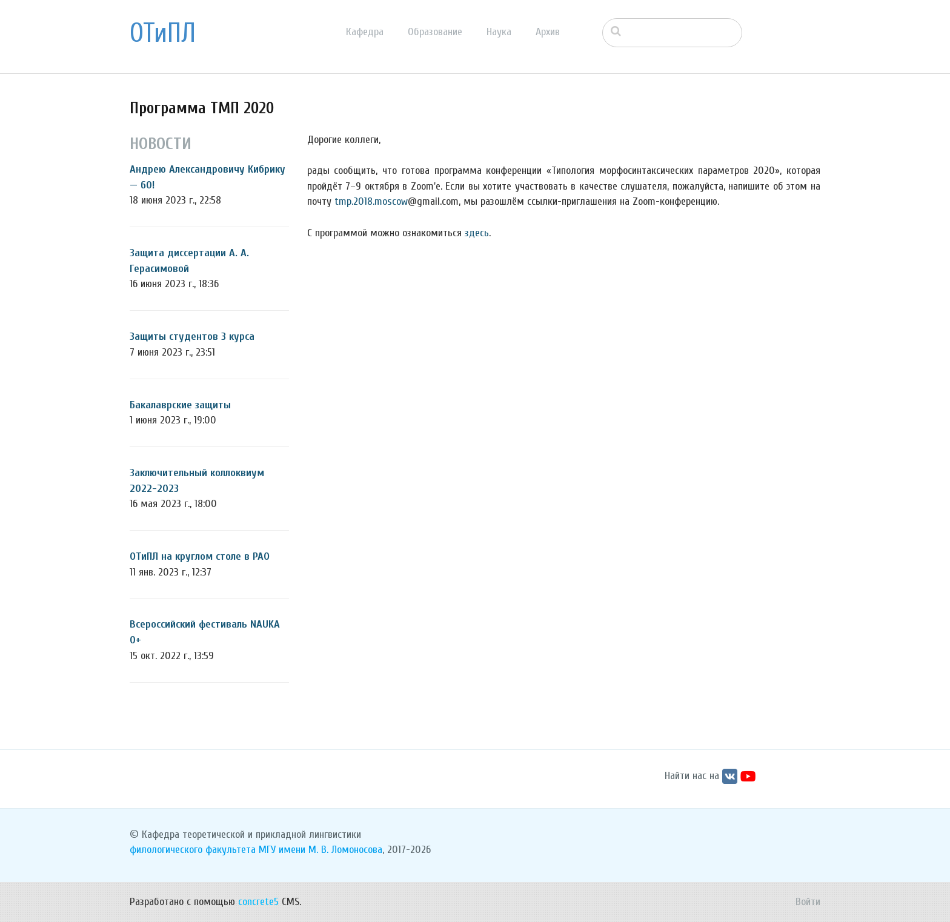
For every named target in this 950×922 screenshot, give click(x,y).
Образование (435, 31)
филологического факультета (193, 849)
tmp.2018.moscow (371, 201)
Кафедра (365, 31)
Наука (499, 31)
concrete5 (258, 901)
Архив (548, 31)
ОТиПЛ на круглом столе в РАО (200, 556)
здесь (477, 233)
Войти (808, 901)
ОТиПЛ (163, 33)
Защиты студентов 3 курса (192, 336)
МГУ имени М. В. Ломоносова (320, 849)
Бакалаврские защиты (180, 405)
